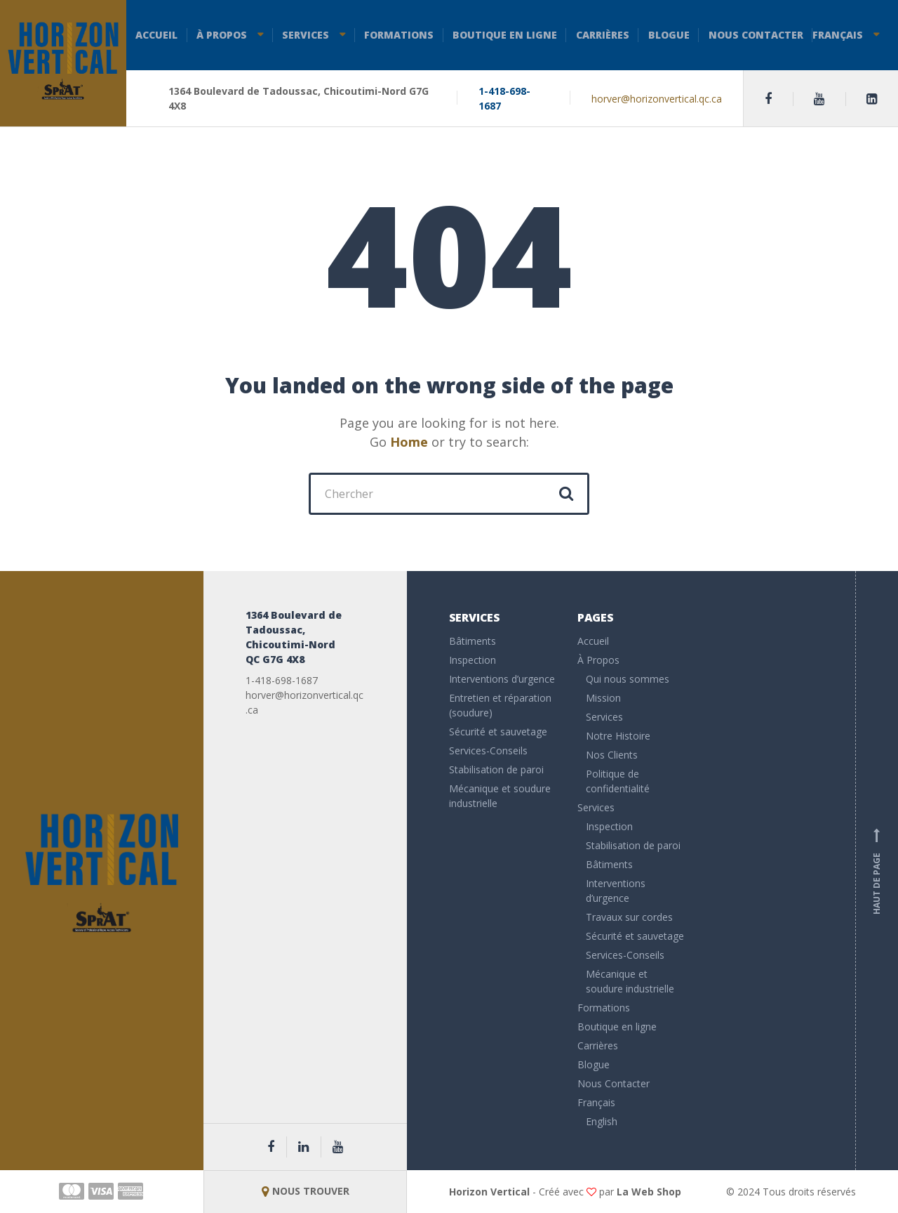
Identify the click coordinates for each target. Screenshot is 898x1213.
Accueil (156, 34)
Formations (399, 34)
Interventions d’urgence (502, 679)
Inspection (472, 660)
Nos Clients (612, 754)
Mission (603, 697)
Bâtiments (472, 641)
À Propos (221, 34)
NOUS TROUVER (305, 1191)
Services (305, 34)
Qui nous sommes (627, 679)
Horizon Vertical (489, 1191)
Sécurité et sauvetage (498, 731)
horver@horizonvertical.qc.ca (656, 98)
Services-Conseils (488, 750)
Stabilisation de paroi (496, 769)
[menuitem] (631, 1104)
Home (409, 441)
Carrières (602, 34)
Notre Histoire (618, 735)
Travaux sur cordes (629, 917)
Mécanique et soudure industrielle (500, 796)
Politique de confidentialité (618, 781)
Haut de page (877, 871)
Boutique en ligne (505, 34)
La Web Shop (649, 1191)
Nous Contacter (756, 34)
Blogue (669, 34)
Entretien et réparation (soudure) (500, 705)
